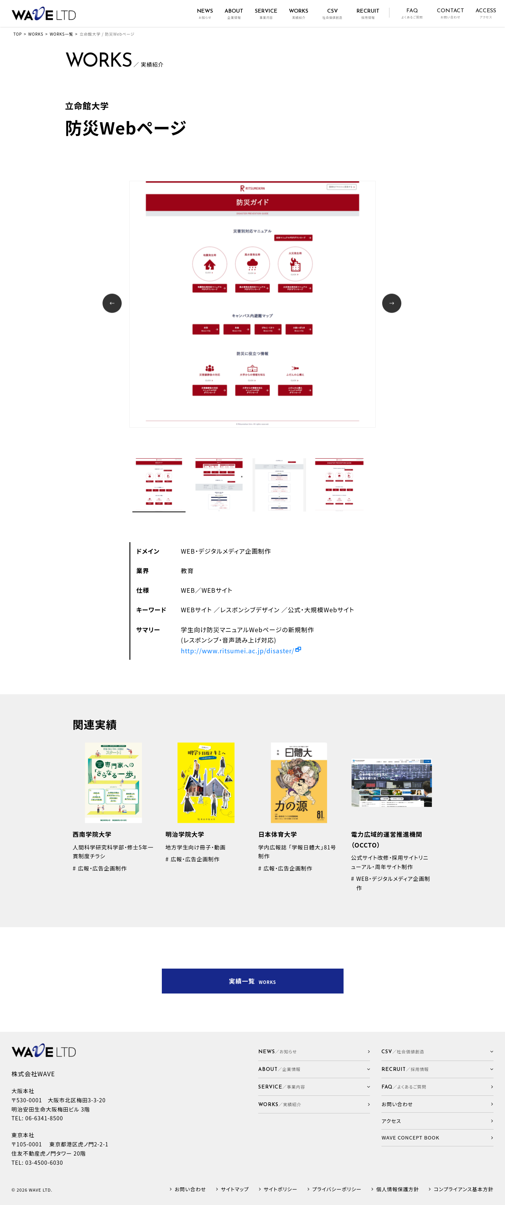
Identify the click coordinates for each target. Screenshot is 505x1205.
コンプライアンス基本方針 (464, 1189)
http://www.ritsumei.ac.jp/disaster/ (238, 650)
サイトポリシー (280, 1189)
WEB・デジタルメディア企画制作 (226, 551)
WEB (188, 590)
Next (392, 304)
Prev (113, 304)
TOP (17, 34)
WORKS (36, 34)
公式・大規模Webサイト (321, 609)
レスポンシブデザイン (250, 609)
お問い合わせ (190, 1189)
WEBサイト (217, 590)
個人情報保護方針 (397, 1189)
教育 (187, 570)
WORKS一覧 (61, 34)
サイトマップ (235, 1189)
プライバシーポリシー (337, 1189)
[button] (314, 1069)
